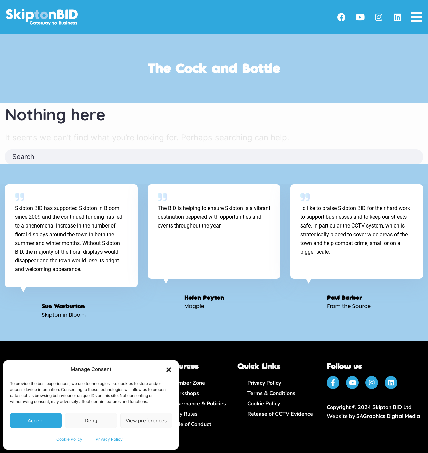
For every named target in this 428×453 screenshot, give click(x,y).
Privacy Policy (109, 439)
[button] (168, 369)
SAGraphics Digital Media (388, 416)
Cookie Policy (69, 439)
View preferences (146, 420)
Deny (91, 420)
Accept (36, 420)
